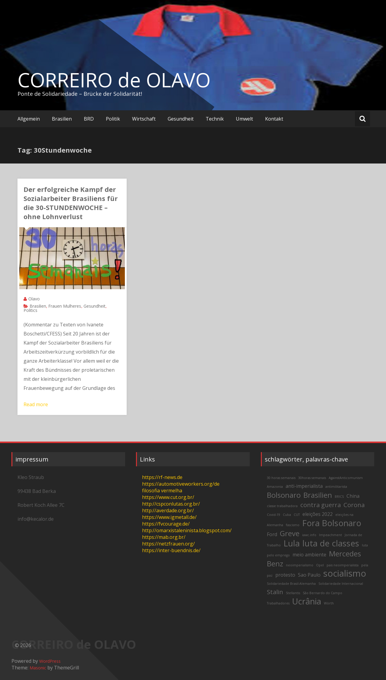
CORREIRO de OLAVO (113, 79)
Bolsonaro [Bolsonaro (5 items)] (284, 495)
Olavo (34, 299)
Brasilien (62, 118)
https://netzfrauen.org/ (168, 543)
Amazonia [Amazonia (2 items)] (275, 486)
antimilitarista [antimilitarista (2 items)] (336, 486)
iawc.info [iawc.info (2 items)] (309, 535)
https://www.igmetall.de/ (169, 517)
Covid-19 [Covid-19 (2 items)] (273, 515)
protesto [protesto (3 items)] (285, 575)
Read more (36, 404)
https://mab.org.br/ (163, 537)
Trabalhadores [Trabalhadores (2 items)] (278, 603)
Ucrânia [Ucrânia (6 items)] (306, 601)
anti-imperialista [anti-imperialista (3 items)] (304, 486)
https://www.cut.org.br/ (168, 497)
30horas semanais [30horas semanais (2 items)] (312, 478)
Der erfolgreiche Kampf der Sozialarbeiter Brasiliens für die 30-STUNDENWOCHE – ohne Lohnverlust (71, 203)
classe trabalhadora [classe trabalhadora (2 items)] (282, 506)
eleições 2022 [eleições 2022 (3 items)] (317, 514)
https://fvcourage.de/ (166, 523)
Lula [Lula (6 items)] (291, 543)
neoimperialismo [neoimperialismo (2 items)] (299, 565)
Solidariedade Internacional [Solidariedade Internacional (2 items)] (340, 583)
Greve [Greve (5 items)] (289, 533)
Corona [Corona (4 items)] (354, 504)
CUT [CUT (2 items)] (297, 515)
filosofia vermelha (162, 490)
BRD (89, 118)
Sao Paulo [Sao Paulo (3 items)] (309, 575)
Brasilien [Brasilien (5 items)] (317, 495)
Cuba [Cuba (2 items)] (287, 515)
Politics (30, 310)
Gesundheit (181, 118)
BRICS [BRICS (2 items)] (339, 496)
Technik (215, 118)
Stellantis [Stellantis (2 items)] (293, 593)
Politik (113, 118)
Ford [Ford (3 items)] (272, 534)
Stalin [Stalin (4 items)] (275, 592)
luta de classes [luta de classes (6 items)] (330, 543)
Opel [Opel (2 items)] (320, 565)
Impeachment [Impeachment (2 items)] (330, 535)
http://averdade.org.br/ (168, 510)
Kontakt (274, 118)
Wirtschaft (144, 118)
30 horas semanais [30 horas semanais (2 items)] (281, 478)
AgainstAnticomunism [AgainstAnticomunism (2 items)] (346, 478)
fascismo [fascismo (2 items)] (292, 525)
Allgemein (28, 118)
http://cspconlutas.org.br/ (171, 503)
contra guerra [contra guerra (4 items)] (320, 504)
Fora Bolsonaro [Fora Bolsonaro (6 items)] (331, 523)
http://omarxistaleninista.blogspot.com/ (187, 530)
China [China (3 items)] (352, 496)
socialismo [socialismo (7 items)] (344, 573)
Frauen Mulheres (64, 306)
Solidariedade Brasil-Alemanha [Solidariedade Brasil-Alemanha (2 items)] (291, 583)
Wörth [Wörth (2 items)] (329, 603)
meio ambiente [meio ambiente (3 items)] (309, 554)
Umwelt (244, 118)
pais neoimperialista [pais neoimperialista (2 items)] (343, 565)
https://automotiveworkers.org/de (181, 484)
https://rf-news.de (162, 477)
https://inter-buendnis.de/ (171, 550)
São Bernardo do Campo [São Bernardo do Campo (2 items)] (322, 593)
